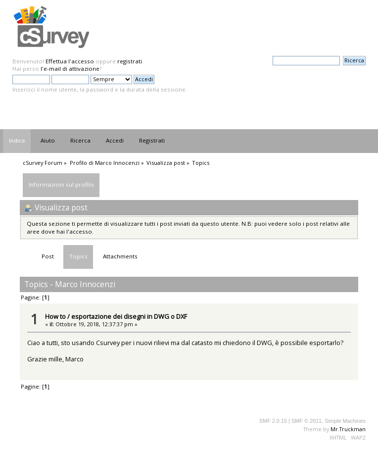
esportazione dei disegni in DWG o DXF (129, 316)
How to (55, 316)
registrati (129, 61)
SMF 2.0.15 (273, 421)
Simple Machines (345, 421)
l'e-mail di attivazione (70, 68)
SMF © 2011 (306, 421)
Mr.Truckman (348, 429)
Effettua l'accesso (70, 61)
